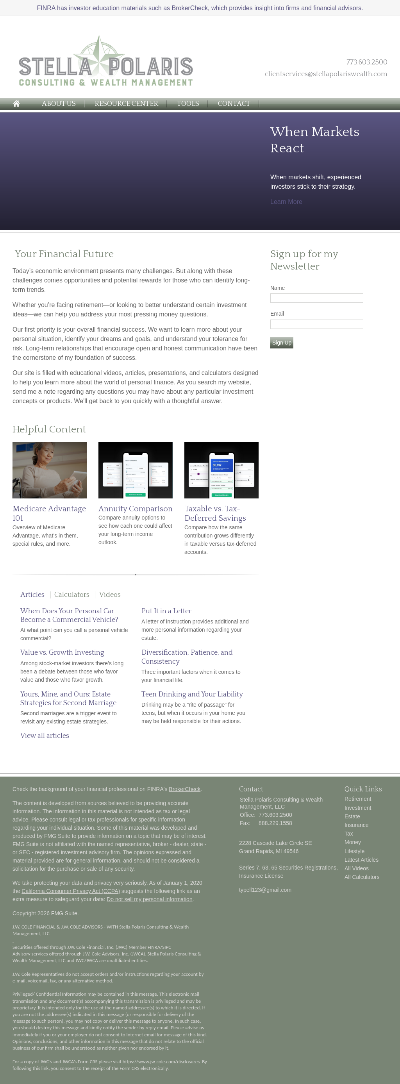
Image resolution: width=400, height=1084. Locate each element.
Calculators (71, 595)
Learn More (286, 201)
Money (353, 842)
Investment (358, 808)
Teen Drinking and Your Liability (192, 694)
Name (277, 288)
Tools (188, 104)
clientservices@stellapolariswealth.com (326, 74)
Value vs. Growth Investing (62, 653)
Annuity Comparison (135, 509)
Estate (352, 816)
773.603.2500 (367, 62)
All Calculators (362, 877)
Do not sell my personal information (149, 899)
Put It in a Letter (166, 611)
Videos (110, 595)
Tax (349, 833)
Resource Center (126, 104)
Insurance (356, 825)
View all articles (44, 736)
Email (277, 314)
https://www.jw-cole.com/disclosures (161, 1061)
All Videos (357, 868)
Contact (234, 104)
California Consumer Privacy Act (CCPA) (70, 891)
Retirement (358, 799)
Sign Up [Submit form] (281, 342)
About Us (59, 104)
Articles (32, 595)
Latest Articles (362, 860)
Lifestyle (354, 851)
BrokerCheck (184, 789)
